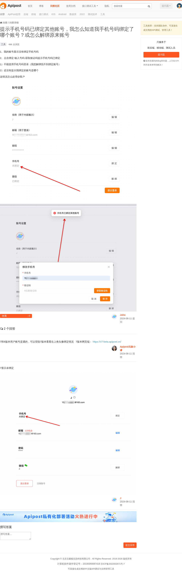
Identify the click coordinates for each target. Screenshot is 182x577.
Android (62, 14)
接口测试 (43, 14)
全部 (2, 14)
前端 (33, 14)
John (122, 315)
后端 (25, 14)
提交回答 (130, 545)
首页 (30, 6)
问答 (5, 22)
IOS (53, 14)
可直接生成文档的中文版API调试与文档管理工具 (91, 569)
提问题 (165, 5)
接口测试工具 (89, 6)
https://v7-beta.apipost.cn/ (107, 341)
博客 (41, 6)
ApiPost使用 (14, 14)
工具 (102, 14)
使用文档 (70, 6)
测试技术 (92, 14)
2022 (82, 14)
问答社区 (55, 6)
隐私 (107, 6)
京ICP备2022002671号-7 (113, 564)
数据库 (72, 14)
